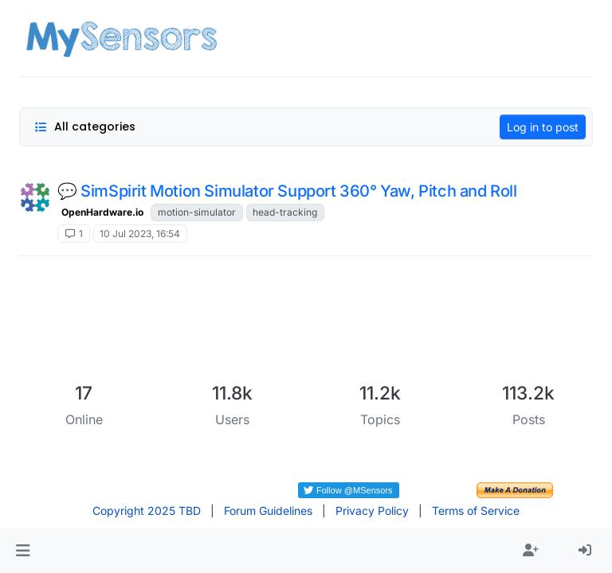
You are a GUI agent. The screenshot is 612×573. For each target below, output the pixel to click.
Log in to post (543, 127)
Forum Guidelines (268, 510)
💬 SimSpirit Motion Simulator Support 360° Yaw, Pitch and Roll (287, 191)
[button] (22, 551)
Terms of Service (476, 510)
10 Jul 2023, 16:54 (140, 234)
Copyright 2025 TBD (146, 510)
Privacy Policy (372, 510)
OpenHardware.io (102, 212)
